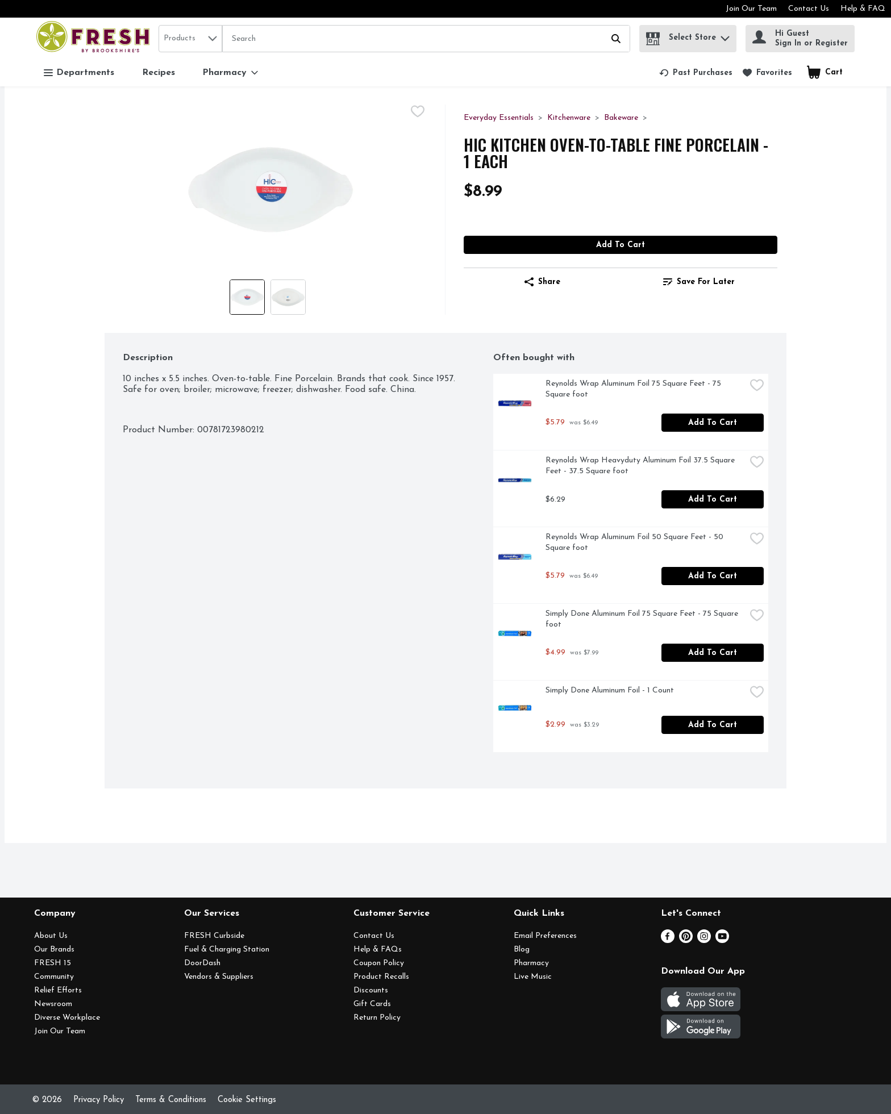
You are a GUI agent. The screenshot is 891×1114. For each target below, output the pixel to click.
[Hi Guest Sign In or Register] (800, 38)
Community (54, 977)
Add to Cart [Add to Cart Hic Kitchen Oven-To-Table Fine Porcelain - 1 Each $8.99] (620, 245)
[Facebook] (668, 940)
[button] (725, 35)
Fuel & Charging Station (226, 949)
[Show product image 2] (288, 297)
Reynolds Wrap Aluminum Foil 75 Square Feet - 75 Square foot (634, 389)
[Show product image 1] (247, 297)
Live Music (533, 977)
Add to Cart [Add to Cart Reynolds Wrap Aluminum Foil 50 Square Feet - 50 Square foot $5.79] (712, 576)
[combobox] (190, 38)
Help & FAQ (862, 9)
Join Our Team (751, 9)
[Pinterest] (686, 940)
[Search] (426, 39)
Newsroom (53, 1004)
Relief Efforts (58, 990)
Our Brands (54, 949)
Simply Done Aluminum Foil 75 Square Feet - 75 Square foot (643, 619)
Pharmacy (531, 963)
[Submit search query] (616, 39)
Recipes (158, 72)
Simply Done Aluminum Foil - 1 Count (610, 690)
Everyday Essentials (499, 118)
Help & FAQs (377, 949)
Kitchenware (568, 118)
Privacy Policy (98, 1100)
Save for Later (699, 281)
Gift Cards (372, 1004)
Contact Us (808, 9)
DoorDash (202, 963)
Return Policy (377, 1017)
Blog (522, 949)
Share (542, 281)
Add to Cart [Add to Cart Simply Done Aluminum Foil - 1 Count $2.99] (712, 725)
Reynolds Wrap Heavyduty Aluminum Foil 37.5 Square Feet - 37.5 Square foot (641, 465)
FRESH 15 (52, 963)
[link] (696, 72)
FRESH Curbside (214, 936)
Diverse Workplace (67, 1017)
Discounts (370, 990)
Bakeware (621, 118)
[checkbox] (418, 113)
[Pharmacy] (230, 72)
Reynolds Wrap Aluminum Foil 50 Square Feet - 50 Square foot (636, 542)
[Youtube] (722, 940)
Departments (79, 73)
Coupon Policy (378, 963)
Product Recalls (381, 977)
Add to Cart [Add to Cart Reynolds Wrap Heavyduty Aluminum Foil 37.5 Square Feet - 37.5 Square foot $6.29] (712, 499)
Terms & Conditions (170, 1100)
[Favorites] (767, 72)
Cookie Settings (247, 1100)
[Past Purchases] (696, 72)
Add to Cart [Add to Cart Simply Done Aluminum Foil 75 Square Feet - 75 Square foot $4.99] (712, 653)
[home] (95, 38)
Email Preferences (545, 936)
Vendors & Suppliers (218, 977)
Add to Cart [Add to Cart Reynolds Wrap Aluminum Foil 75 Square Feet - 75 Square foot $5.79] (712, 423)
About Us (51, 936)
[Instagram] (704, 940)
